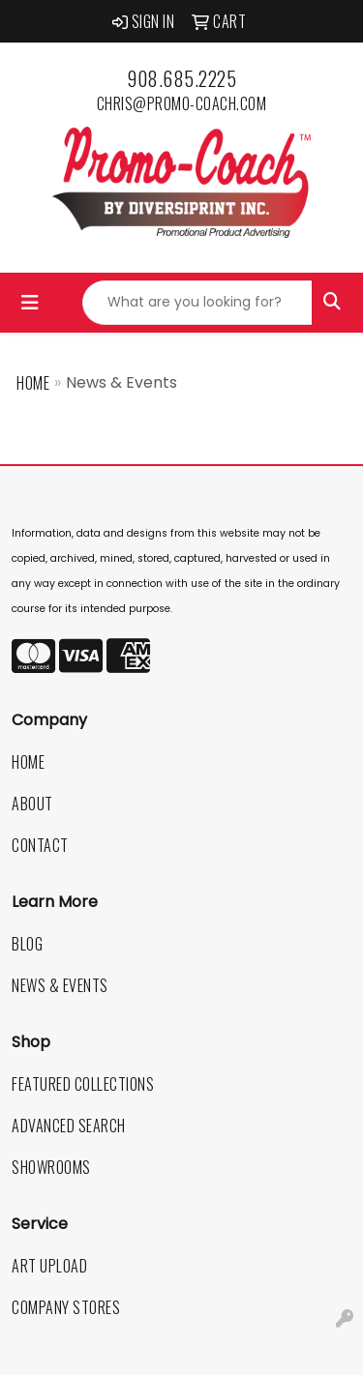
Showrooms (51, 1167)
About (32, 803)
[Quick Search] (197, 302)
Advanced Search (69, 1125)
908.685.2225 (181, 78)
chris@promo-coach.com (182, 103)
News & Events (60, 985)
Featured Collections (83, 1084)
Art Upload (49, 1265)
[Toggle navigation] (30, 302)
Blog (27, 943)
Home (32, 383)
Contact (40, 845)
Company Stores (66, 1307)
